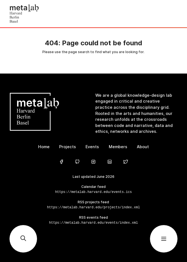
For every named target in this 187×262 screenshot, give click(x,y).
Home (44, 147)
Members (118, 147)
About (143, 147)
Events (92, 147)
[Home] (51, 13)
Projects (67, 147)
